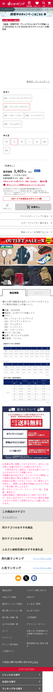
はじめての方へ (33, 610)
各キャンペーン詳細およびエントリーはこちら (26, 184)
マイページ (7, 637)
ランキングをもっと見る (42, 558)
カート (5, 630)
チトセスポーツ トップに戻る (34, 216)
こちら (35, 661)
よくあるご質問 (33, 603)
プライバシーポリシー (36, 624)
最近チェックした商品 (12, 603)
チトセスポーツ (9, 517)
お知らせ (30, 597)
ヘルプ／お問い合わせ (36, 590)
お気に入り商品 (9, 597)
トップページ (6, 9)
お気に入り (7, 208)
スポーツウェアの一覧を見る (34, 223)
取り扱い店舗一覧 (10, 617)
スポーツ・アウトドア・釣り (29, 9)
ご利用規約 (31, 617)
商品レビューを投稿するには (34, 232)
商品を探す (7, 590)
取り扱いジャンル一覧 (12, 610)
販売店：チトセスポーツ (38, 81)
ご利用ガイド (8, 651)
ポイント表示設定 (10, 644)
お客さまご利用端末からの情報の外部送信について (37, 633)
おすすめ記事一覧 (10, 624)
